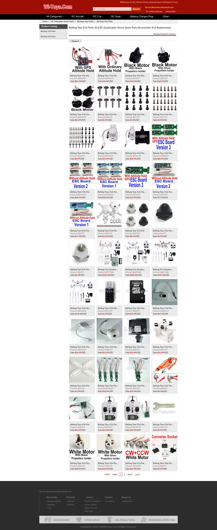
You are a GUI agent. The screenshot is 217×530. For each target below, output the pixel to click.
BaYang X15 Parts (48, 31)
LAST (137, 475)
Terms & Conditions (93, 501)
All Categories (55, 16)
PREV (115, 475)
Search (136, 9)
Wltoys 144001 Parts (111, 12)
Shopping (51, 505)
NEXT (130, 475)
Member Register (54, 501)
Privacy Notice (90, 505)
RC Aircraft (78, 16)
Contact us (110, 501)
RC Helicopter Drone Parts (62, 21)
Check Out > (171, 11)
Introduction (127, 501)
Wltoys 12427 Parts (124, 12)
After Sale (89, 511)
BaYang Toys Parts (85, 21)
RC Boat (116, 16)
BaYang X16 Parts (105, 21)
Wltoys (139, 2)
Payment (70, 501)
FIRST (107, 475)
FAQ (49, 508)
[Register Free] (171, 2)
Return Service (91, 508)
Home (44, 21)
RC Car (98, 16)
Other (167, 16)
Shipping (70, 505)
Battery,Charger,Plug (142, 16)
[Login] (158, 2)
